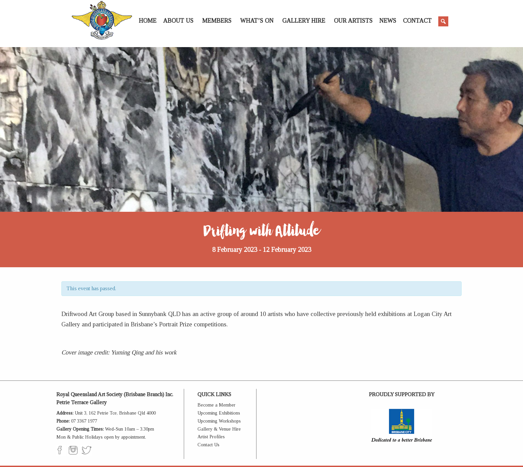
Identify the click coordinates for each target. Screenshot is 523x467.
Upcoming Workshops (219, 421)
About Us (178, 20)
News (387, 20)
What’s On (257, 20)
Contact (417, 20)
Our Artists (353, 20)
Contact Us (208, 444)
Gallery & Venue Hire (219, 429)
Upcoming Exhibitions (218, 413)
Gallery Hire (303, 20)
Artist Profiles (211, 436)
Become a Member (216, 405)
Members (216, 20)
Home (147, 20)
